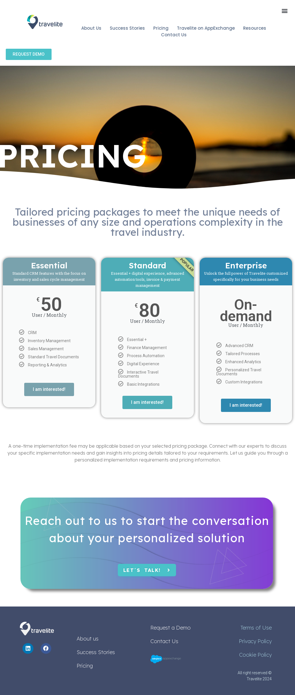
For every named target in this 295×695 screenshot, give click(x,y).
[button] (284, 10)
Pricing (85, 665)
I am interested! (49, 389)
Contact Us (164, 641)
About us (88, 638)
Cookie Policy (255, 654)
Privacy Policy (255, 641)
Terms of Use (256, 627)
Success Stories (96, 652)
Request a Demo (170, 627)
